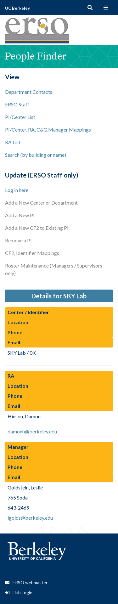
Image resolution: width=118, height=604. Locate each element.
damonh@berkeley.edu (32, 431)
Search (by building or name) (35, 155)
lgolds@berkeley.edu (30, 518)
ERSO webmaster (30, 582)
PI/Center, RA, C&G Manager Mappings (48, 130)
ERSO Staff (17, 104)
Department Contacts (28, 92)
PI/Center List (20, 117)
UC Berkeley (17, 8)
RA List (12, 142)
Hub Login (22, 592)
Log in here (16, 190)
